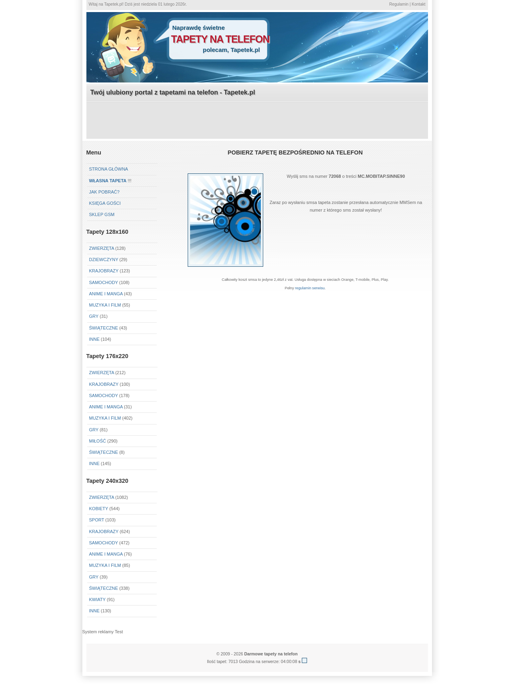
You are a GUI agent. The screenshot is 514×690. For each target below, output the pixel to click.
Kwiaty (97, 599)
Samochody (103, 282)
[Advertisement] (257, 121)
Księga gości (105, 203)
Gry (93, 316)
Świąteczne (103, 327)
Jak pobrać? (104, 191)
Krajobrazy (104, 270)
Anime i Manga (106, 293)
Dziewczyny (104, 259)
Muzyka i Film (105, 305)
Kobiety (98, 508)
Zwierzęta (101, 248)
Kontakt (419, 4)
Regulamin (399, 4)
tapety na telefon (220, 39)
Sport (96, 519)
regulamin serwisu (310, 288)
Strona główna (108, 169)
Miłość (97, 441)
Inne (94, 339)
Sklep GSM (102, 214)
